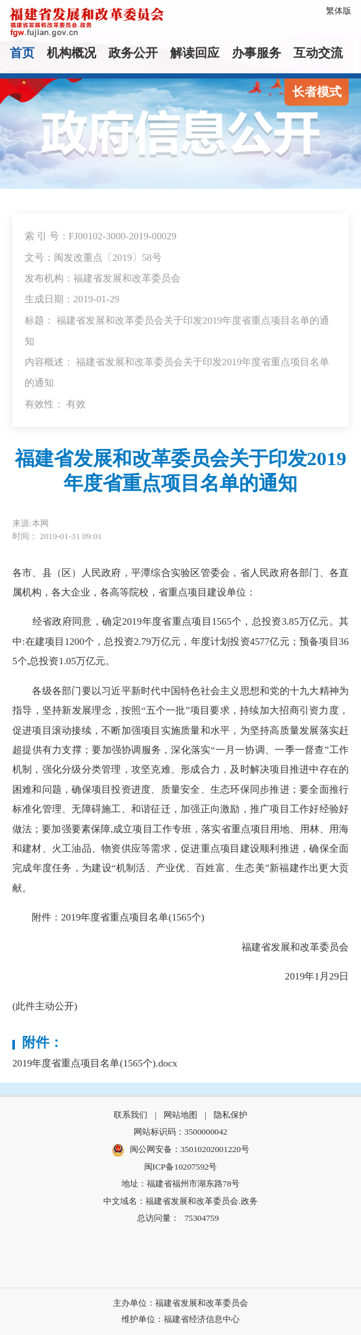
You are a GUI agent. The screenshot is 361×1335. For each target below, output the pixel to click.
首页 (22, 53)
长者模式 (317, 92)
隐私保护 (230, 1115)
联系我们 (130, 1115)
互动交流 (318, 53)
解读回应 (194, 53)
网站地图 (180, 1115)
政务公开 (133, 53)
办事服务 (256, 53)
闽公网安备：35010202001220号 (180, 1150)
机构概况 (71, 53)
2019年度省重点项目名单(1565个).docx (94, 1062)
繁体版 (338, 11)
